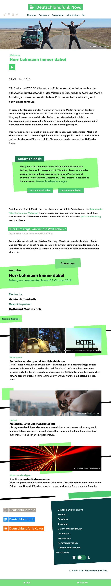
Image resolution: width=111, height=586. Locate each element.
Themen (31, 15)
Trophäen (63, 523)
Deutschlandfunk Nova (70, 509)
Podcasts (44, 15)
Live (28, 582)
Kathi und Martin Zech (100, 46)
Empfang (63, 519)
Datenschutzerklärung (70, 528)
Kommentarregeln (68, 542)
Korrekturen (64, 538)
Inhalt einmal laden (40, 190)
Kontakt (62, 514)
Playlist (84, 582)
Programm (58, 15)
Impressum (64, 533)
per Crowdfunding (91, 216)
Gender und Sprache (69, 547)
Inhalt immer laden (71, 190)
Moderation (73, 15)
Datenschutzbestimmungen (51, 181)
